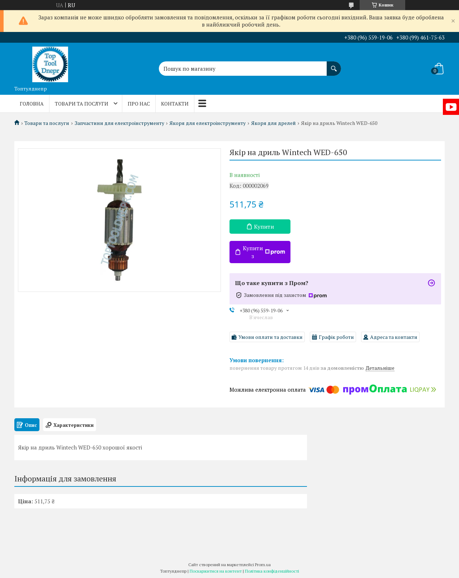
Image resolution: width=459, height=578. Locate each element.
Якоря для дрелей (273, 123)
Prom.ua (263, 564)
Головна (32, 103)
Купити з (264, 252)
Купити (264, 226)
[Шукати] (334, 65)
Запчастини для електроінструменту (119, 123)
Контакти (175, 103)
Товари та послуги (81, 103)
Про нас (139, 103)
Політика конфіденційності (272, 571)
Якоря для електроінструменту (207, 123)
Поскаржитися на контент (216, 571)
